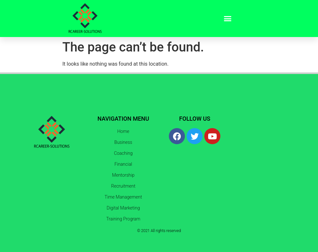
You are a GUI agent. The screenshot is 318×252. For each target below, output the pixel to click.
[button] (228, 19)
